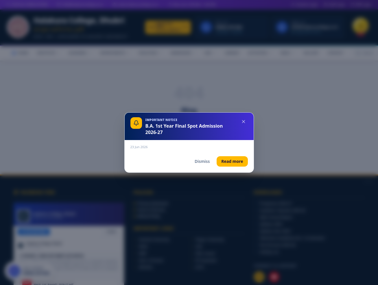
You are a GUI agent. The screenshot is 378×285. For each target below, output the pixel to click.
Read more (232, 161)
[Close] (243, 121)
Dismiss (202, 161)
